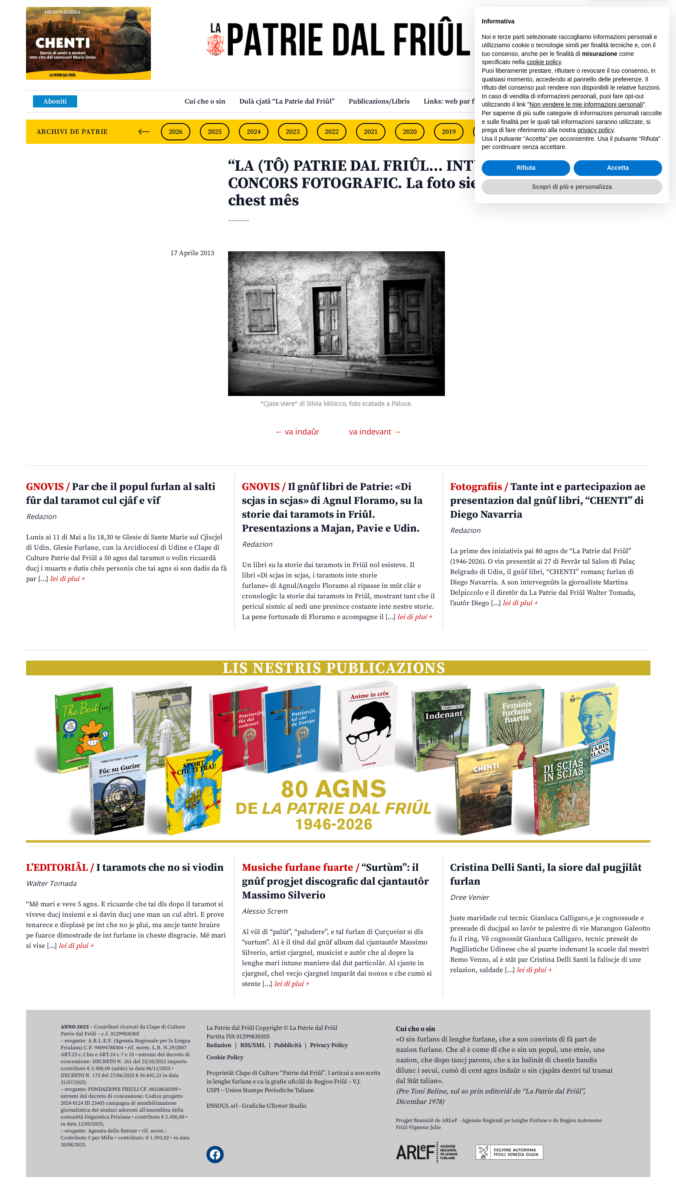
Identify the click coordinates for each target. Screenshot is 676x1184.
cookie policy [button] (544, 1035)
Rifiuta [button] (526, 1141)
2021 (371, 131)
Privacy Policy (329, 1045)
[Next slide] (636, 132)
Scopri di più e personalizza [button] (572, 1160)
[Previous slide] (144, 132)
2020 (410, 131)
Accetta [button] (618, 1141)
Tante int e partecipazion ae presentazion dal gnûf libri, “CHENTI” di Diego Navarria (548, 500)
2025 (215, 131)
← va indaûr (298, 431)
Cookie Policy (224, 1057)
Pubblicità (287, 1045)
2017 (527, 131)
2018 (488, 131)
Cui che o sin (205, 101)
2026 (176, 131)
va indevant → (375, 431)
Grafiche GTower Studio (274, 1106)
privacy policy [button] (596, 1103)
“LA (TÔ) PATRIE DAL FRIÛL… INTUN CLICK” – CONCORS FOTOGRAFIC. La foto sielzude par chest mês (395, 183)
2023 (293, 131)
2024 (254, 131)
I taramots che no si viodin (125, 867)
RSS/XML (252, 1045)
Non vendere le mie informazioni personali (586, 1078)
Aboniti (55, 101)
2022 (332, 131)
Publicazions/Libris (379, 101)
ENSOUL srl (222, 1106)
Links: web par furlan (458, 101)
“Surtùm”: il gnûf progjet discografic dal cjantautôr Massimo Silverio (335, 881)
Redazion (219, 1045)
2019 (449, 131)
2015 (605, 131)
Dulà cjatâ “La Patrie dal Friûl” (287, 101)
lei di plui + (67, 578)
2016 (566, 131)
